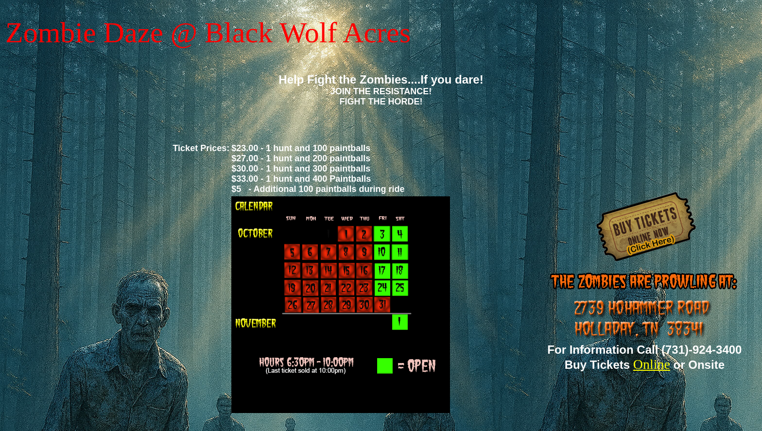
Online (651, 364)
